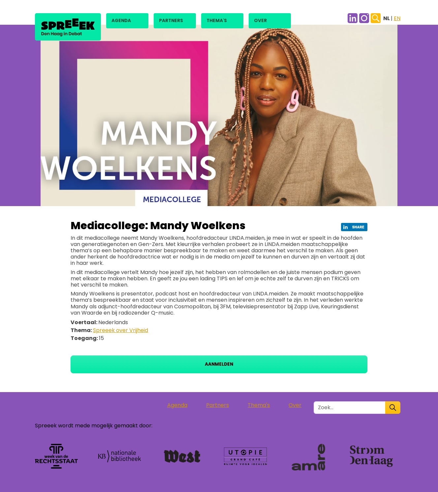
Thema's (216, 20)
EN (397, 18)
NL (387, 18)
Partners (171, 20)
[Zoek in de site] (350, 407)
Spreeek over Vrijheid (120, 330)
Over (260, 20)
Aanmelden (219, 364)
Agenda (121, 20)
